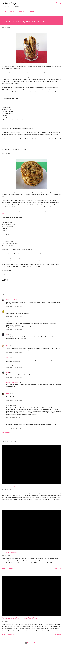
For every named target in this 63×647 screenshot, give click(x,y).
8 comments (10, 634)
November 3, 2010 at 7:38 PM (14, 417)
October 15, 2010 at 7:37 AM (14, 306)
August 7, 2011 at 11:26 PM (13, 428)
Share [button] (57, 288)
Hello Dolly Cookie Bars (10, 552)
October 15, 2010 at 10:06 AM (14, 341)
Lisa (7, 345)
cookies (13, 288)
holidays (18, 288)
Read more (58, 502)
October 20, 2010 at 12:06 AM (14, 400)
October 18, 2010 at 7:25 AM (14, 377)
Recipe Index (30, 11)
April (7, 372)
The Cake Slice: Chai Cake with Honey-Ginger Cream (19, 618)
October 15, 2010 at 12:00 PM (14, 367)
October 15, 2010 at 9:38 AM (14, 316)
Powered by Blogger (31, 642)
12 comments (10, 502)
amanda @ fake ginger (12, 382)
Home (3, 11)
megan (8, 357)
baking (8, 288)
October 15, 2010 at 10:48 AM (14, 352)
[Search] (57, 3)
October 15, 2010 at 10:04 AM (14, 329)
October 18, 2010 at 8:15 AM (14, 389)
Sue (7, 334)
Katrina (8, 393)
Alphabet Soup (9, 3)
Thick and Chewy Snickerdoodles (13, 487)
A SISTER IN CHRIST (11, 299)
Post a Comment (6, 432)
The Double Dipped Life (12, 311)
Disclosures (20, 11)
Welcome (11, 11)
